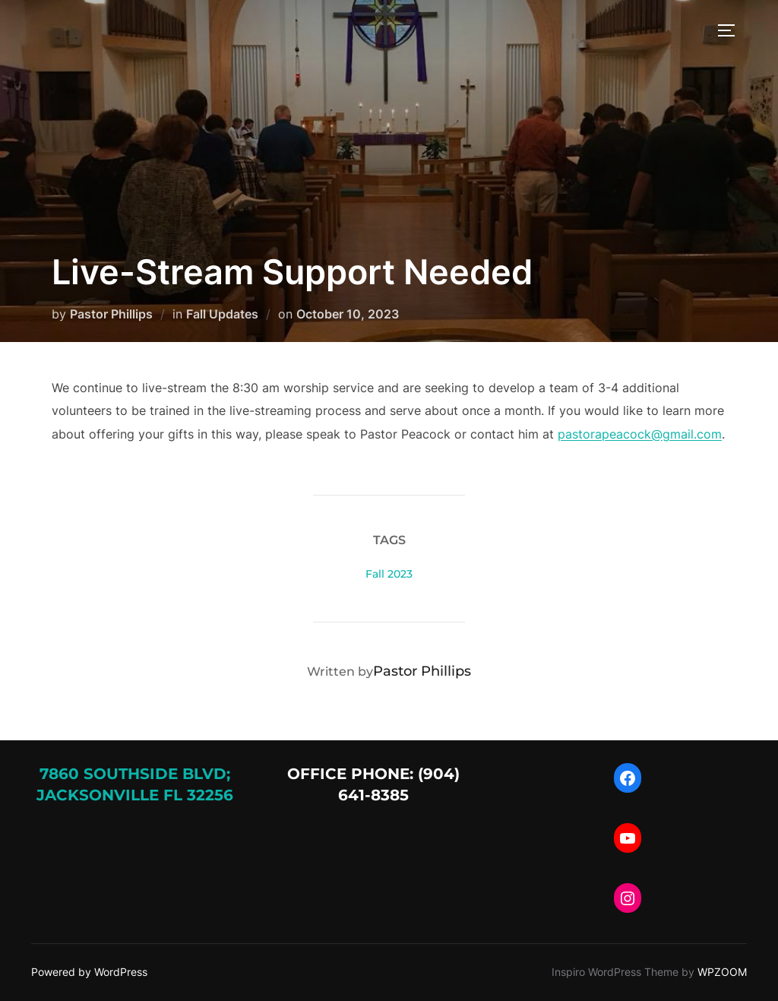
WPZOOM (722, 971)
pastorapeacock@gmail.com (640, 434)
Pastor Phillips (111, 314)
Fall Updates (222, 314)
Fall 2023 (389, 574)
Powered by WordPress (89, 971)
